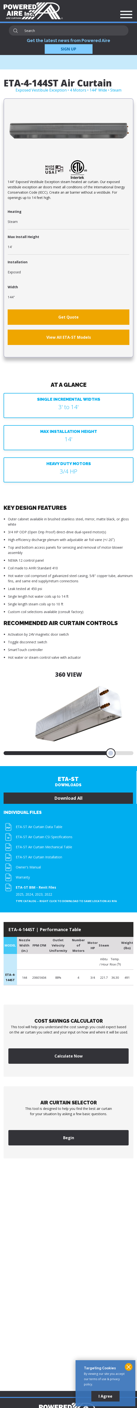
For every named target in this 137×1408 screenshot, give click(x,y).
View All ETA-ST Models (68, 337)
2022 (48, 894)
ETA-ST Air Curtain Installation (39, 857)
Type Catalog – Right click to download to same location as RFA (66, 901)
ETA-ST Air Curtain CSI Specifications (44, 837)
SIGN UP (68, 49)
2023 (39, 894)
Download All (68, 798)
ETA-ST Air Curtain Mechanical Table (44, 847)
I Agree (105, 1396)
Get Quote (68, 317)
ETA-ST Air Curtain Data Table (39, 826)
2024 (29, 894)
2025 (19, 894)
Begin (68, 1137)
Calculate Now (69, 1056)
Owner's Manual (28, 867)
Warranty (23, 877)
